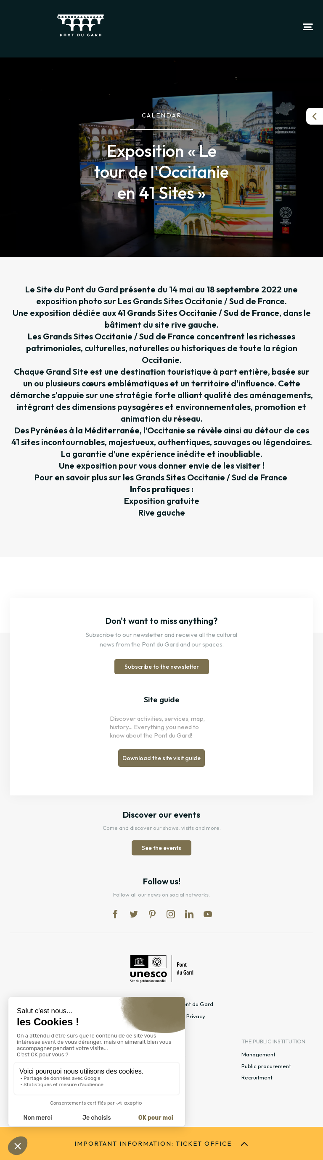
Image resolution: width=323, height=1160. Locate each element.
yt (208, 914)
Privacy (195, 1016)
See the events (161, 848)
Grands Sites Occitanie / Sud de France (211, 477)
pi (152, 914)
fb (115, 914)
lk (189, 914)
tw (134, 914)
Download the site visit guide (161, 758)
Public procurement (266, 1066)
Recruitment (257, 1077)
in (171, 914)
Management (258, 1054)
